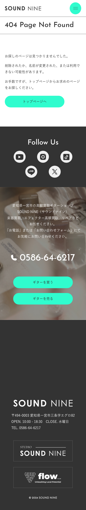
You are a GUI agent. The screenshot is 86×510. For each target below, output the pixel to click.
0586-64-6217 (47, 258)
